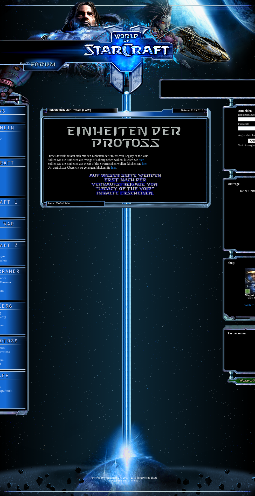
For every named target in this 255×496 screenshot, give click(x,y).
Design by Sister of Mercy (123, 480)
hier (113, 167)
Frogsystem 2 (111, 477)
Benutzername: (246, 114)
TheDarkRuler (63, 203)
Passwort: (243, 123)
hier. (141, 160)
